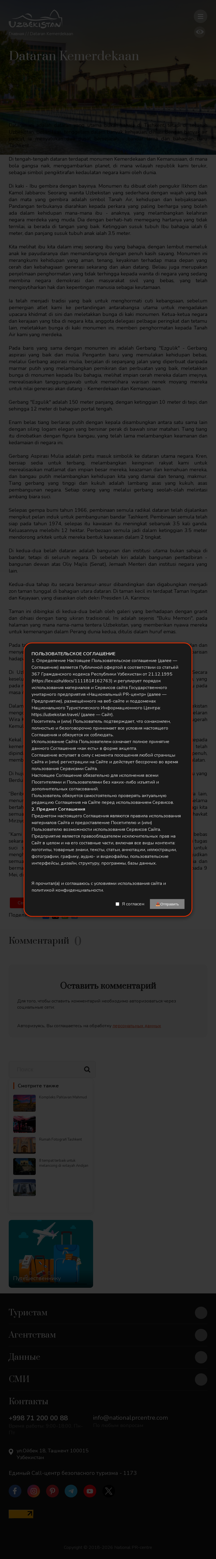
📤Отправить (167, 904)
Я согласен (133, 904)
